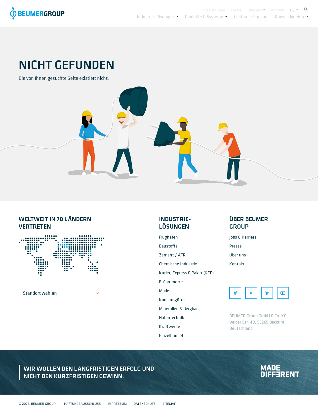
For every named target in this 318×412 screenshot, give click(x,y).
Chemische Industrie (178, 264)
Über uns (237, 255)
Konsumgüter (172, 299)
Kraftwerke (169, 326)
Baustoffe (168, 246)
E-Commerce (171, 282)
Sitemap (169, 403)
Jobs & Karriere (243, 237)
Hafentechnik (171, 317)
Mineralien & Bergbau (179, 308)
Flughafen (168, 237)
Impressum (117, 403)
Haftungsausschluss (82, 403)
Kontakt (237, 264)
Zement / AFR (172, 255)
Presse (235, 246)
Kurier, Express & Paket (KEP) (186, 273)
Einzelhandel (171, 335)
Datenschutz (145, 403)
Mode (164, 290)
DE (292, 9)
